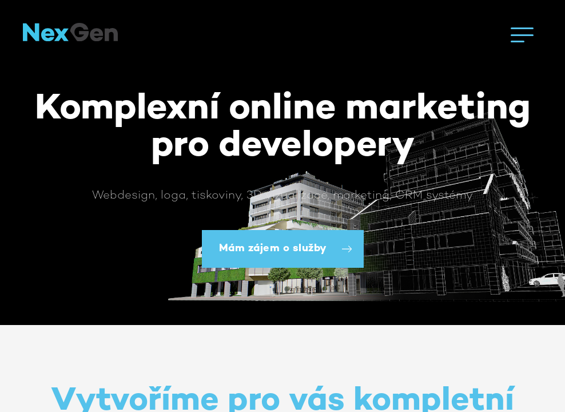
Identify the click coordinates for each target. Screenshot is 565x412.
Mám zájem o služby (273, 248)
